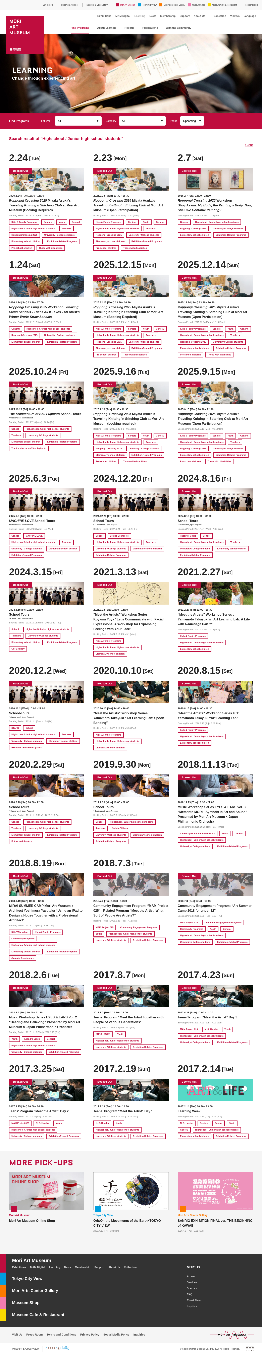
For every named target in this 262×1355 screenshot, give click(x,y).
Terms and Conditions (61, 1334)
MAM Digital (122, 15)
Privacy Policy (89, 1334)
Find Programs (80, 27)
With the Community (178, 27)
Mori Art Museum (128, 5)
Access (191, 1276)
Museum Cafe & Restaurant (224, 5)
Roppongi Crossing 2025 (24, 235)
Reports (129, 27)
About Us (199, 15)
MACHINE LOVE (34, 536)
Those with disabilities (50, 248)
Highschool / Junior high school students (33, 228)
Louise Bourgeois (119, 536)
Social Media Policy (116, 1334)
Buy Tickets (48, 5)
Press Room (34, 1334)
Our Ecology (17, 649)
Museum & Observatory (97, 5)
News (152, 15)
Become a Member (69, 5)
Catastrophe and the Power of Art (197, 833)
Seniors (48, 222)
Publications (150, 27)
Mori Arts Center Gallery (174, 5)
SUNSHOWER (103, 1034)
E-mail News (194, 1300)
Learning (139, 15)
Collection (219, 15)
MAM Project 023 (189, 1029)
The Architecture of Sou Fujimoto (28, 448)
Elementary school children (25, 241)
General (76, 222)
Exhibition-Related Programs (62, 241)
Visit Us (235, 15)
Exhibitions (104, 15)
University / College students (59, 235)
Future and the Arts (21, 841)
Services (192, 1282)
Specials (192, 1288)
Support (185, 15)
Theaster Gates (188, 536)
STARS (15, 728)
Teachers (66, 228)
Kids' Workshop (19, 932)
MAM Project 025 (104, 927)
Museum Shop (198, 5)
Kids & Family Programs (24, 222)
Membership (168, 15)
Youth (62, 222)
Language (250, 15)
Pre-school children (21, 248)
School (15, 429)
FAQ (189, 1294)
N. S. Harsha (211, 1029)
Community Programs (23, 938)
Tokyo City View (150, 5)
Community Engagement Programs (138, 927)
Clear (249, 145)
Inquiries (192, 1306)
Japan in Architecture (22, 958)
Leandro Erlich (32, 1039)
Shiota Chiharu (120, 828)
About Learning (106, 27)
